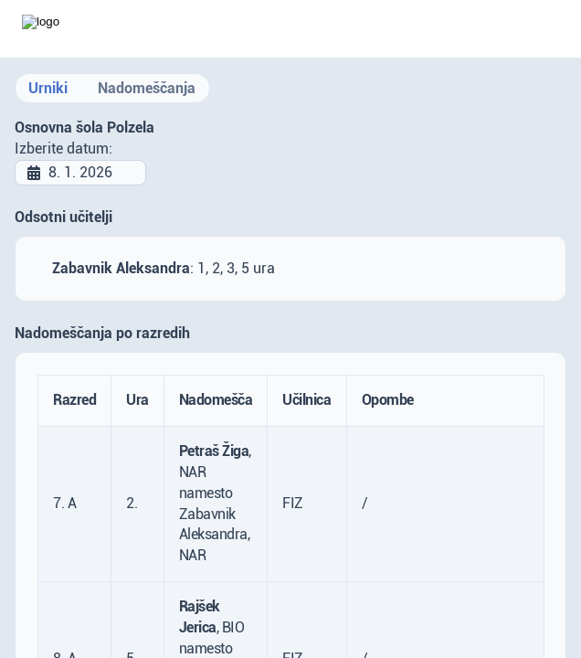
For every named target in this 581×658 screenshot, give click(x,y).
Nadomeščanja (146, 88)
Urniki (48, 88)
